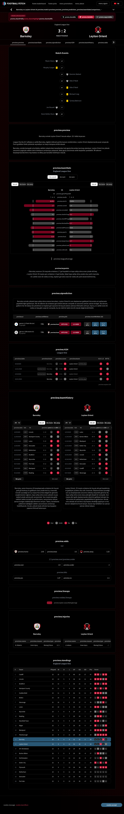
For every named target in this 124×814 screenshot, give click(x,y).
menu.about (79, 3)
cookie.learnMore (22, 805)
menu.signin (103, 3)
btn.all (15, 184)
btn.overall (52, 177)
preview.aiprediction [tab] (53, 42)
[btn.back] (11, 9)
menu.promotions (65, 3)
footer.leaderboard (39, 3)
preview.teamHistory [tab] (86, 42)
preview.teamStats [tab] (35, 42)
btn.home (23, 184)
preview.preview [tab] (18, 42)
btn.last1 (72, 177)
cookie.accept (112, 805)
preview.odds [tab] (103, 42)
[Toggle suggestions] (116, 3)
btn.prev (18, 479)
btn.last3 (62, 177)
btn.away (30, 184)
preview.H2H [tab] (69, 42)
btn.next (55, 479)
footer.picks (52, 3)
